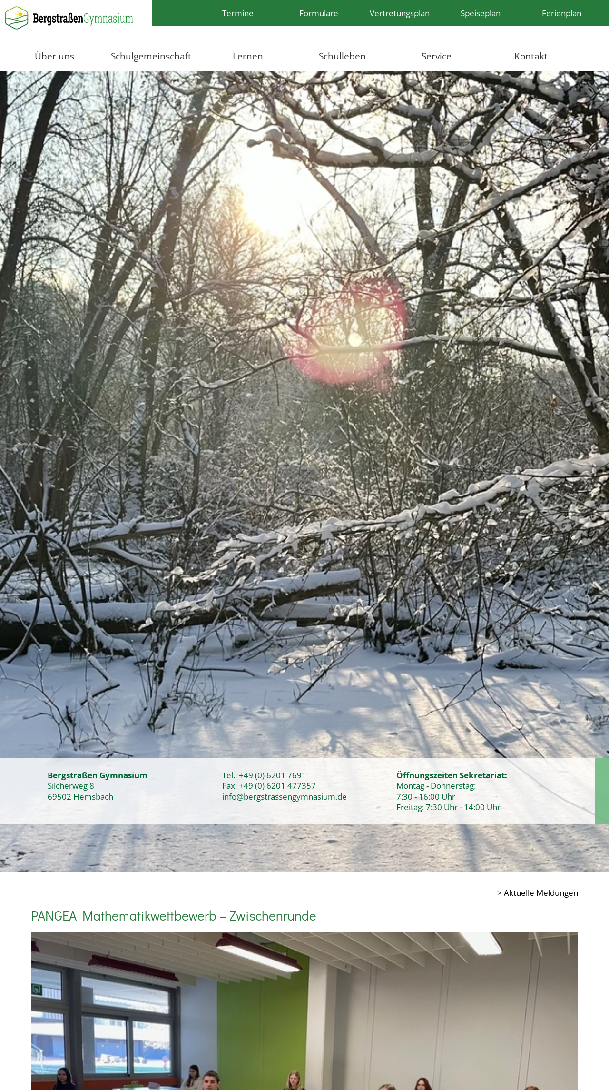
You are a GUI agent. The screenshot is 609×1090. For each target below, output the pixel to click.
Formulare (318, 13)
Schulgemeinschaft (151, 56)
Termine (238, 13)
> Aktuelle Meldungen (537, 892)
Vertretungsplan (400, 13)
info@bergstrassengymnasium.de (284, 796)
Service (437, 56)
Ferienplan (561, 13)
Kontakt (531, 56)
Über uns (54, 56)
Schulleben (342, 56)
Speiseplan (481, 13)
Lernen (248, 56)
